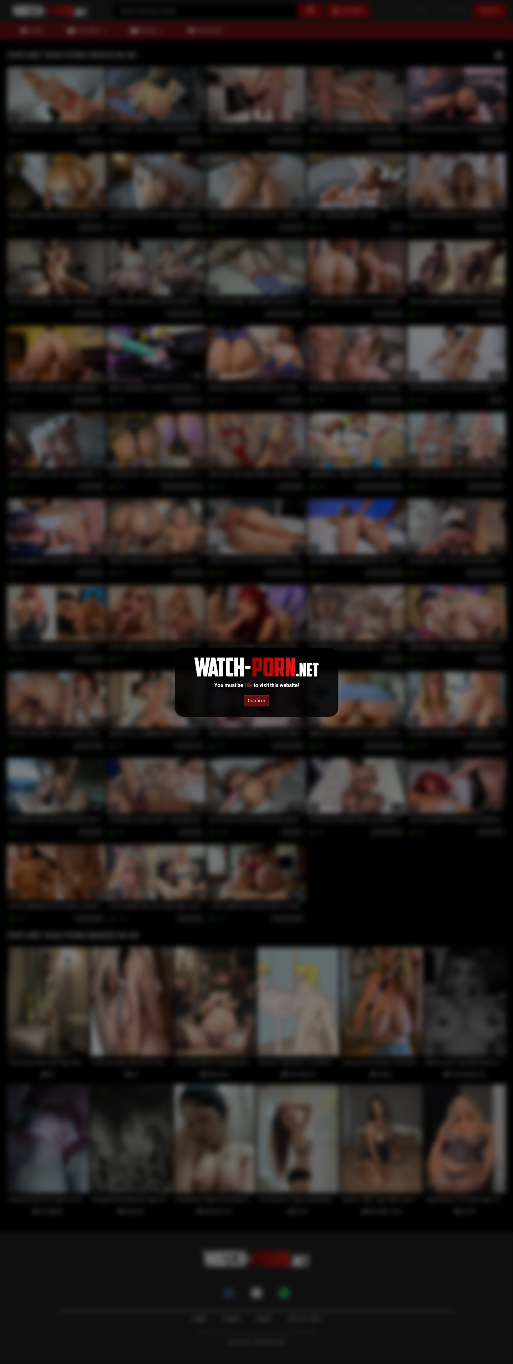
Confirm (256, 700)
